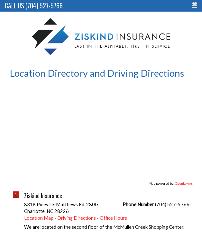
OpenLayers (184, 174)
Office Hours (113, 208)
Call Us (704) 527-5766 (34, 5)
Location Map (38, 208)
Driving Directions (76, 208)
